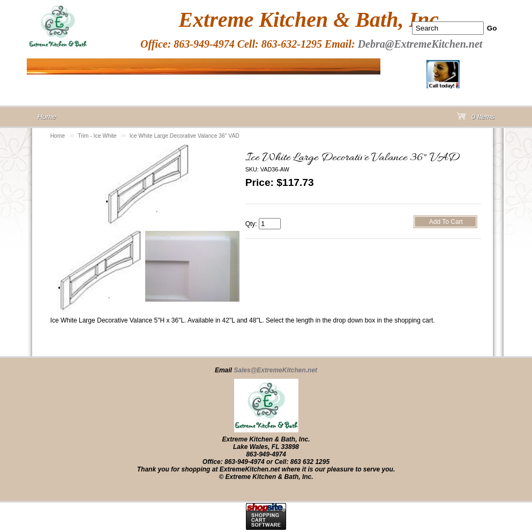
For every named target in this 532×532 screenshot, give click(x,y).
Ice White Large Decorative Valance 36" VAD (184, 136)
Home (57, 136)
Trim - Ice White (97, 136)
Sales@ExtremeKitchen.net (275, 370)
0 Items (475, 119)
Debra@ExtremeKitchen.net (420, 44)
